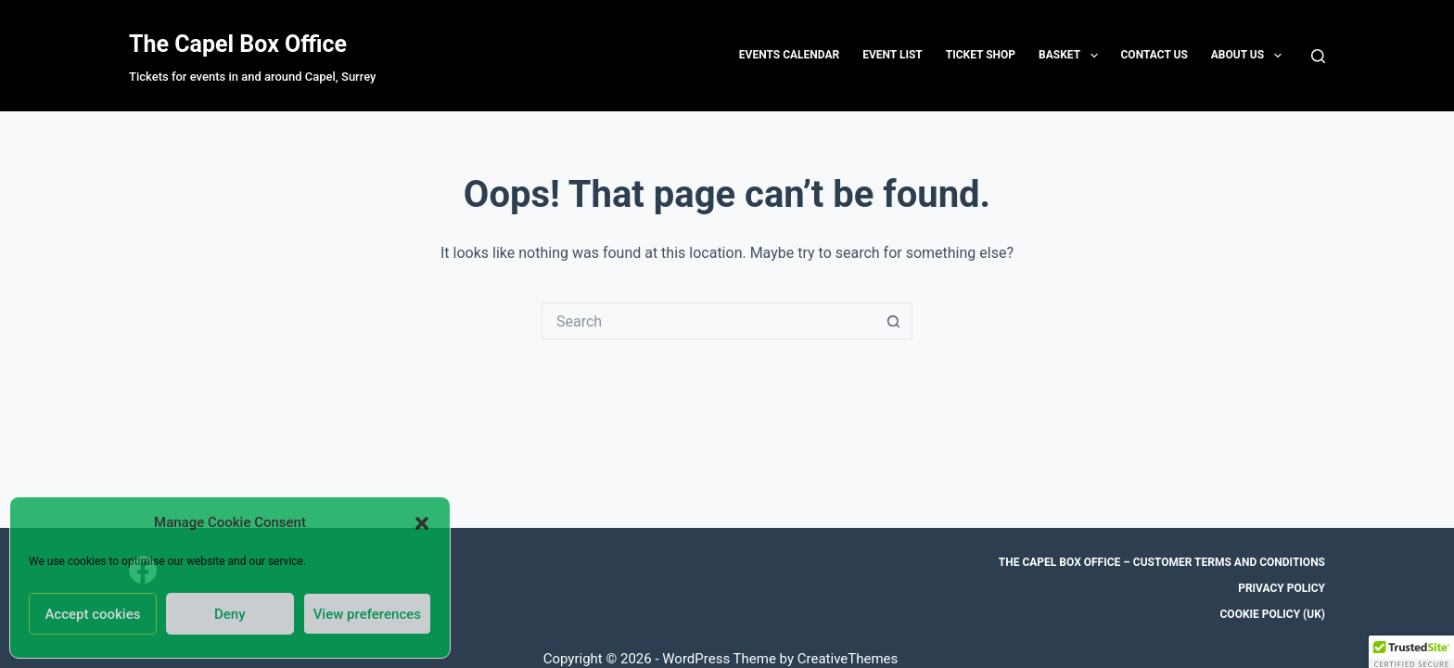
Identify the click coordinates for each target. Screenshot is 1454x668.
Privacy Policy (1281, 588)
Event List (892, 54)
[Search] (1318, 56)
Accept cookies (92, 614)
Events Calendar (789, 54)
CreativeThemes (848, 658)
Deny (230, 614)
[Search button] (893, 321)
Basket (1071, 56)
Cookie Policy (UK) (1273, 614)
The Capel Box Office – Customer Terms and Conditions (1162, 562)
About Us (1250, 56)
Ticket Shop (980, 54)
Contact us (1154, 54)
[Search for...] (708, 321)
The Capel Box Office (238, 44)
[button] (422, 523)
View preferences (367, 614)
